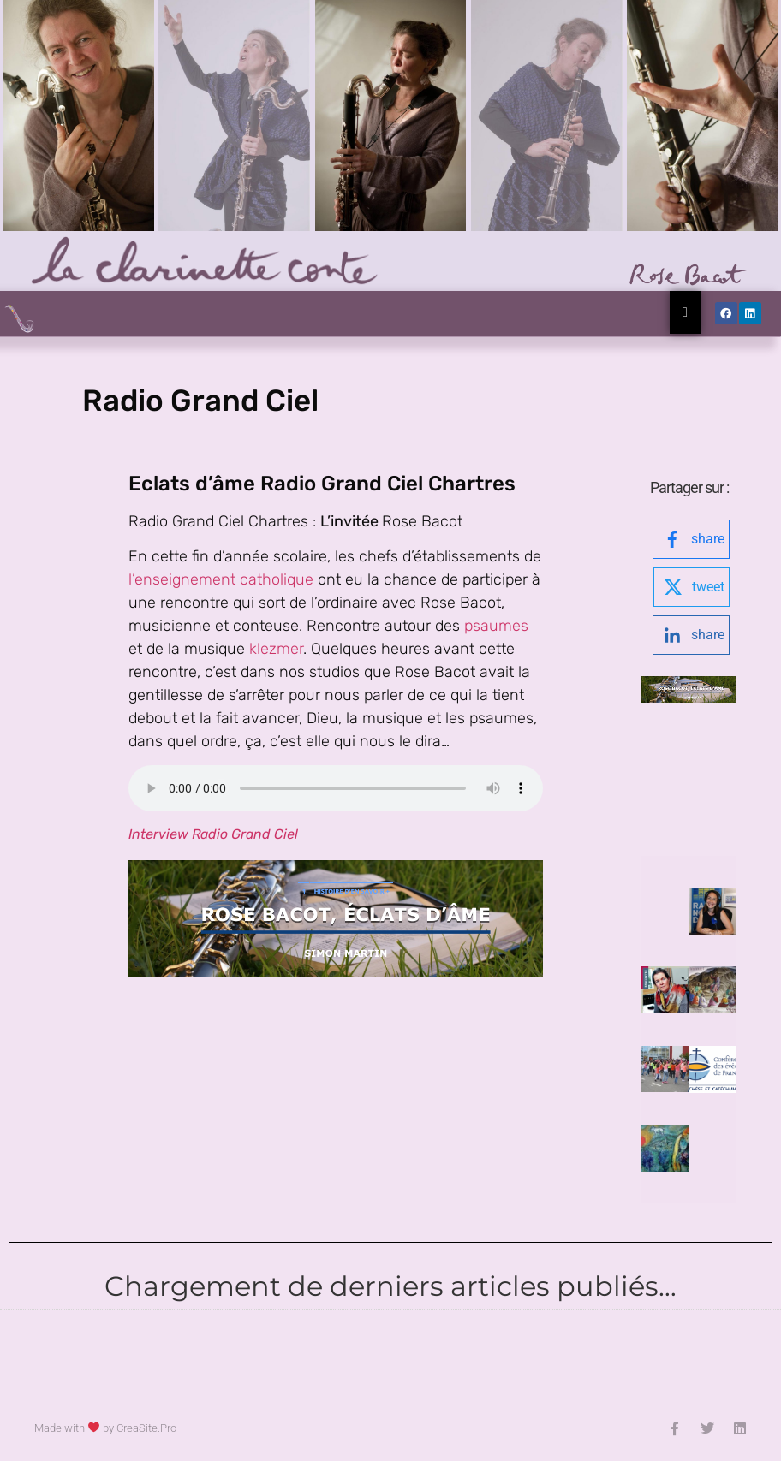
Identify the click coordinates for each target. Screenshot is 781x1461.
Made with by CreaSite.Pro (105, 1428)
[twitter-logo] (691, 587)
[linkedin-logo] (691, 635)
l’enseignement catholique (223, 579)
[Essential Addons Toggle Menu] (685, 312)
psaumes (496, 625)
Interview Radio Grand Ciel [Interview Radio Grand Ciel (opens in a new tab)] (213, 834)
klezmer (276, 648)
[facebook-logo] (691, 539)
